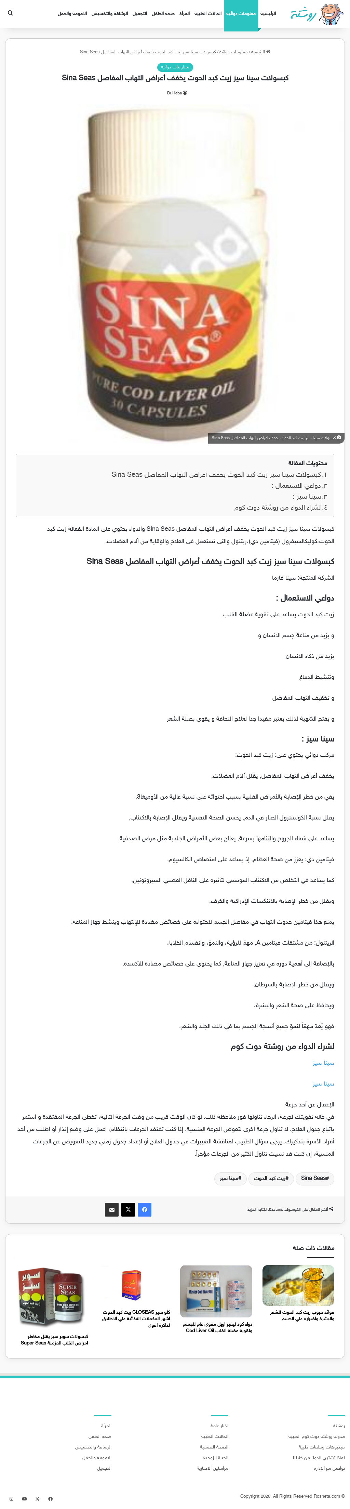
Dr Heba (174, 93)
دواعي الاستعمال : (296, 486)
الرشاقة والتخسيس (110, 14)
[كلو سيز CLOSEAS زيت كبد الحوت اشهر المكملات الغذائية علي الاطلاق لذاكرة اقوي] (134, 1285)
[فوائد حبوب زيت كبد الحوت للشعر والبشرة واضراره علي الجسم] (298, 1285)
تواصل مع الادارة (329, 1468)
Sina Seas (313, 1179)
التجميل (140, 14)
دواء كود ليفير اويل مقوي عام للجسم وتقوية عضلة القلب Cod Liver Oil (217, 1328)
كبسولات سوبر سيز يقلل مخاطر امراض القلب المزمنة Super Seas (54, 1340)
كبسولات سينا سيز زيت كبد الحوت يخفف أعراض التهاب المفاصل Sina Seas (216, 475)
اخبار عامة (219, 1426)
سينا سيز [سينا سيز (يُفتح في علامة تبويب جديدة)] (323, 1063)
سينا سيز (229, 1179)
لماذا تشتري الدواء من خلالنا (319, 1458)
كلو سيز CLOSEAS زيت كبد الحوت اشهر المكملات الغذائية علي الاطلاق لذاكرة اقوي (136, 1319)
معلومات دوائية (241, 14)
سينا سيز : (307, 497)
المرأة (184, 14)
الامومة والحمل (72, 14)
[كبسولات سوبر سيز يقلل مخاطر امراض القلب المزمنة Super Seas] (52, 1297)
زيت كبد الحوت (269, 1179)
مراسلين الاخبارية (212, 1468)
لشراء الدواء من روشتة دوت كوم (277, 508)
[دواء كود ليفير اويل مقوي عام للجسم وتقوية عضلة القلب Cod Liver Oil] (216, 1291)
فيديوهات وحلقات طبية (322, 1447)
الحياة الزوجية (215, 1458)
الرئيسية (268, 14)
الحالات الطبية (207, 14)
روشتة (339, 1426)
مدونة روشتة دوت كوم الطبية (316, 1437)
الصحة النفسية (214, 1447)
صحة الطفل (163, 14)
